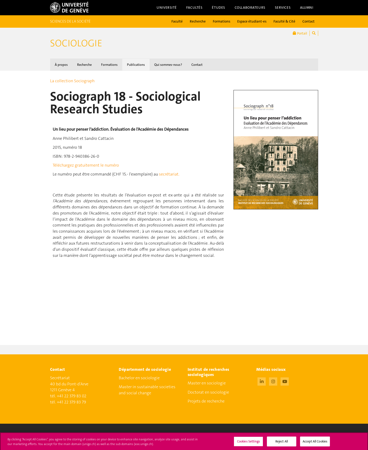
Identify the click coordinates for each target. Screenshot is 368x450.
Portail (300, 33)
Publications (136, 65)
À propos (61, 65)
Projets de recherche (206, 401)
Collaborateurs (250, 7)
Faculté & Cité (284, 21)
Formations (221, 21)
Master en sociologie (207, 383)
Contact (308, 21)
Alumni (306, 7)
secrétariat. (169, 174)
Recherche (198, 21)
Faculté (177, 21)
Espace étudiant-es (251, 21)
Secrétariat (60, 378)
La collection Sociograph (72, 81)
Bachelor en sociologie (139, 378)
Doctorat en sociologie (208, 392)
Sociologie (76, 43)
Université (167, 7)
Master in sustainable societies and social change (147, 390)
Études (218, 7)
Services (283, 7)
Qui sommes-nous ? (168, 65)
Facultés (194, 7)
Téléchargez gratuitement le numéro (86, 165)
